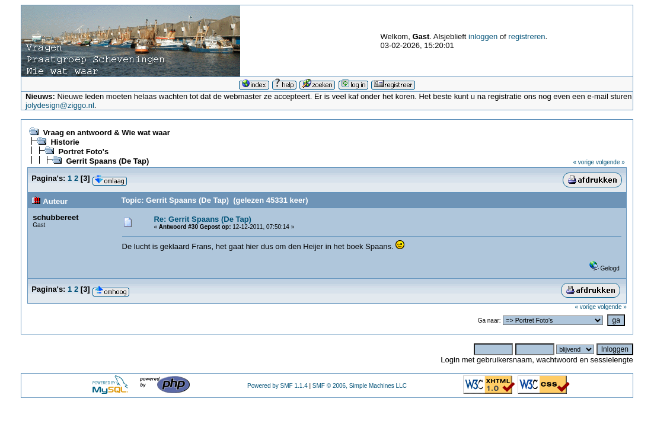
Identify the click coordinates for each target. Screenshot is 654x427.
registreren (526, 36)
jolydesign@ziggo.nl (59, 105)
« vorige (584, 162)
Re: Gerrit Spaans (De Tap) (202, 219)
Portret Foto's (83, 151)
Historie (64, 142)
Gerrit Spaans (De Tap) (107, 161)
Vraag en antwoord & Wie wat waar (106, 132)
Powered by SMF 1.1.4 (277, 386)
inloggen (482, 36)
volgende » (610, 162)
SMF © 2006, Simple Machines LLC (359, 386)
